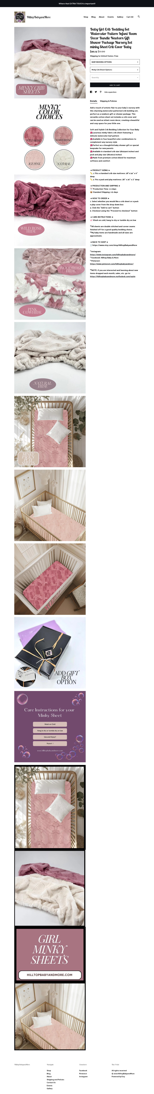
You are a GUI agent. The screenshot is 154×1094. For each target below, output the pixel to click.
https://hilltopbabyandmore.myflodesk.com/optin (112, 276)
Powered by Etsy (118, 1076)
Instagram (83, 1076)
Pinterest (83, 1073)
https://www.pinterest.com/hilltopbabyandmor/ (111, 264)
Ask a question (110, 92)
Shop (86, 17)
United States (107, 56)
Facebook (83, 1070)
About (101, 17)
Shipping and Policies (55, 1079)
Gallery (120, 17)
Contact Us (51, 1082)
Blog (93, 17)
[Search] (139, 17)
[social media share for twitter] (96, 92)
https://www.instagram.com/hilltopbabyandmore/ (113, 254)
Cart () (130, 17)
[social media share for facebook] (91, 92)
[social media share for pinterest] (101, 92)
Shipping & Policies (108, 101)
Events (111, 17)
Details (94, 101)
